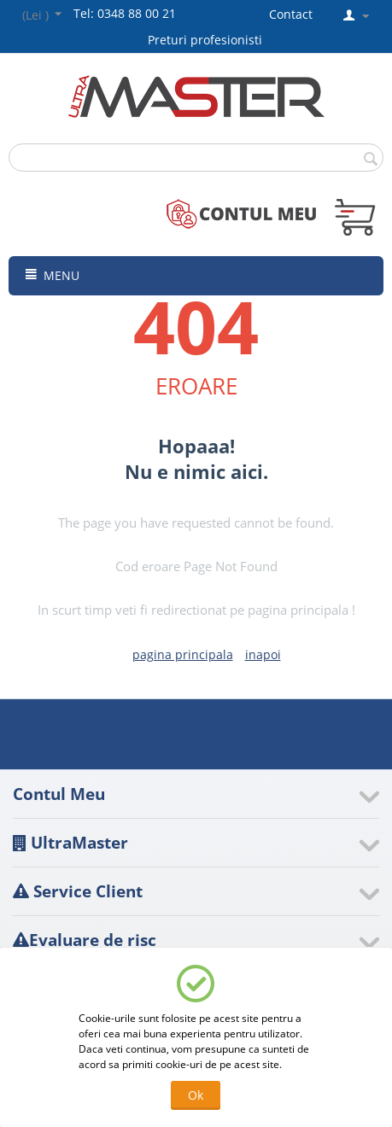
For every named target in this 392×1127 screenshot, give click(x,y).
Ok (195, 1095)
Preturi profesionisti (208, 40)
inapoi (263, 654)
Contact (291, 14)
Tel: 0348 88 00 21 (124, 13)
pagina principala (182, 654)
